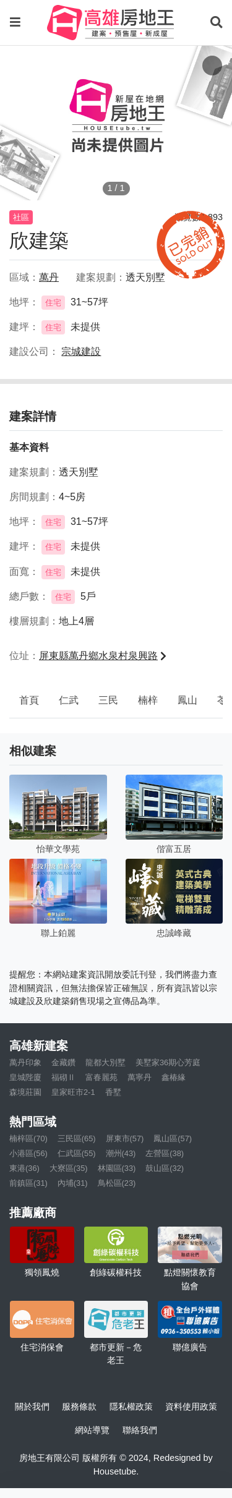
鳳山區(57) (172, 1138)
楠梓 (148, 700)
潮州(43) (121, 1153)
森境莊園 (25, 1092)
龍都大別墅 (105, 1062)
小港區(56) (28, 1153)
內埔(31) (73, 1183)
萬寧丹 (139, 1077)
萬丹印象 (25, 1062)
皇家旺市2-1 (73, 1092)
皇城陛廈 (25, 1077)
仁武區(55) (77, 1153)
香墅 (113, 1092)
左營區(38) (164, 1153)
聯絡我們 (139, 1430)
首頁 (29, 700)
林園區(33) (117, 1168)
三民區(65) (77, 1138)
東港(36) (24, 1168)
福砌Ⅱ (63, 1077)
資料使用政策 (191, 1406)
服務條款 (79, 1406)
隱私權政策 (131, 1406)
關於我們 (32, 1406)
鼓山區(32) (164, 1168)
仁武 (69, 700)
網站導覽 (92, 1430)
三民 (108, 700)
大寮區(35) (68, 1168)
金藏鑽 (63, 1062)
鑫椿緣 (173, 1077)
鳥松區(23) (117, 1183)
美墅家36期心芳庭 (167, 1062)
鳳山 (187, 700)
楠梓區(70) (28, 1138)
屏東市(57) (125, 1138)
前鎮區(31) (28, 1183)
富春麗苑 (101, 1077)
